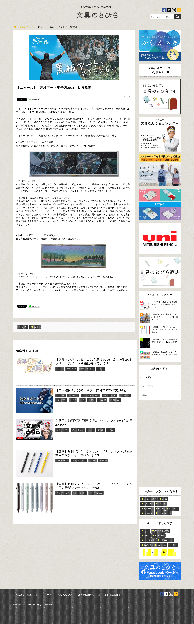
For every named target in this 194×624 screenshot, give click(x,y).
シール (146, 531)
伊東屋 (100, 430)
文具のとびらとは (22, 595)
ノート (100, 368)
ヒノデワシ (148, 504)
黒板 (35, 326)
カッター (60, 395)
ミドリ (73, 400)
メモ (82, 400)
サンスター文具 (63, 493)
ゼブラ (160, 509)
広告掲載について (67, 595)
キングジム (73, 395)
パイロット (124, 395)
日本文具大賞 (149, 540)
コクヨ (59, 368)
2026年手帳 (159, 535)
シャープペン (62, 430)
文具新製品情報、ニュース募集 (93, 595)
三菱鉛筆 (102, 400)
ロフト (90, 430)
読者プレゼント (166, 540)
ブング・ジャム (78, 460)
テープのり (71, 368)
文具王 (110, 430)
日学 (22, 326)
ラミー (92, 460)
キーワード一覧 (158, 552)
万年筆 (91, 400)
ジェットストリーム (90, 395)
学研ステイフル (164, 513)
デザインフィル (86, 368)
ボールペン (61, 400)
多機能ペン (115, 400)
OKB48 (146, 535)
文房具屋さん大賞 (161, 531)
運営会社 (115, 595)
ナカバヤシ (148, 509)
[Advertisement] (160, 444)
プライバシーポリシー (44, 595)
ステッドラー (77, 430)
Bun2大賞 (147, 545)
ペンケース (161, 545)
